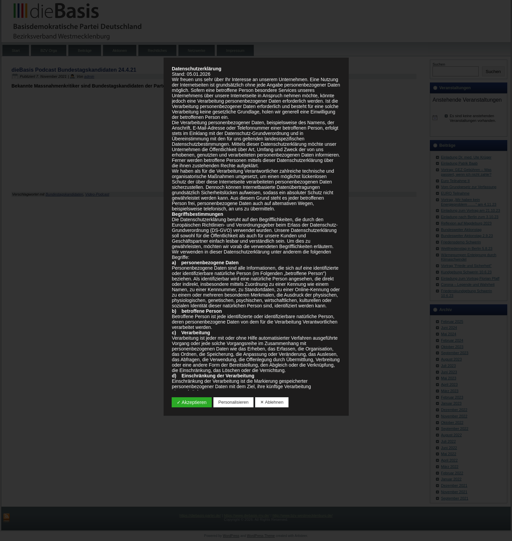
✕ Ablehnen (271, 402)
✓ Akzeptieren (192, 402)
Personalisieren (233, 402)
